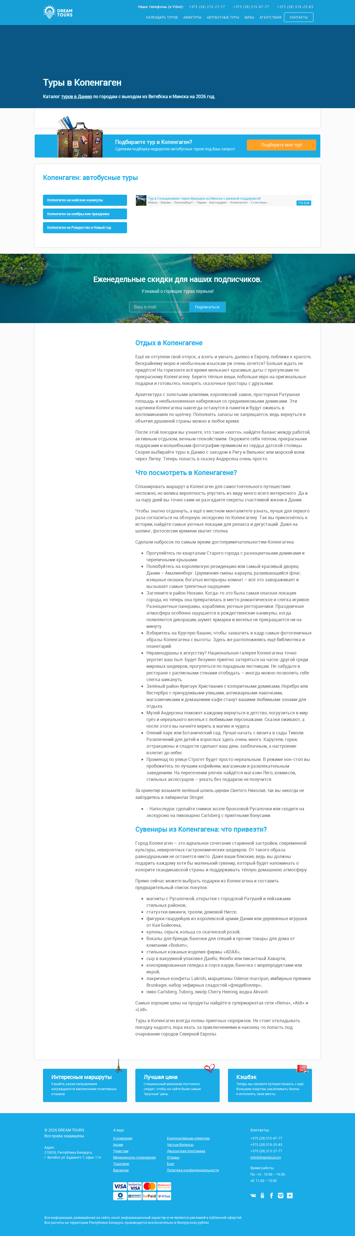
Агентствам (270, 17)
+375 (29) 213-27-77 (207, 6)
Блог (170, 1163)
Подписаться (207, 306)
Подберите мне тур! (281, 145)
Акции (118, 1144)
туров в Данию (76, 96)
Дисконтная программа (186, 1151)
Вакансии (121, 1170)
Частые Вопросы (180, 1144)
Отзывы (173, 1157)
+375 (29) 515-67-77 (251, 6)
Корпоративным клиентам (188, 1138)
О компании (122, 1138)
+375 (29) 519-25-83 (295, 6)
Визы (249, 17)
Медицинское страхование (134, 1157)
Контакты (299, 17)
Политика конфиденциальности (193, 1170)
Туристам (120, 1151)
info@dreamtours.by (265, 1157)
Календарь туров (162, 17)
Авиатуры (192, 17)
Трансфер (121, 1163)
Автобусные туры (223, 17)
